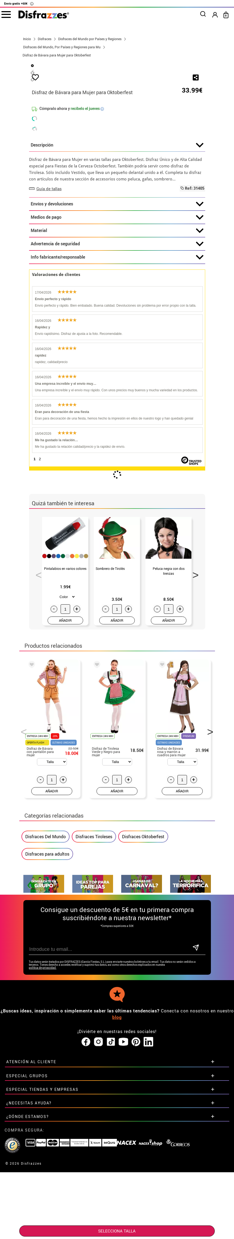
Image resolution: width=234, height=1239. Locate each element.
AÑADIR (65, 748)
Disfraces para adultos (47, 982)
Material (117, 358)
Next (193, 701)
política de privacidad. (43, 1095)
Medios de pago (117, 345)
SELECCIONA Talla (117, 1231)
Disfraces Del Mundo (45, 964)
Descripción (117, 273)
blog (117, 1145)
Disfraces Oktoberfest (143, 964)
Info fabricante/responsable (117, 385)
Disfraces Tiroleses (94, 964)
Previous (36, 701)
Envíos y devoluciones (117, 332)
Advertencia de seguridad (117, 372)
